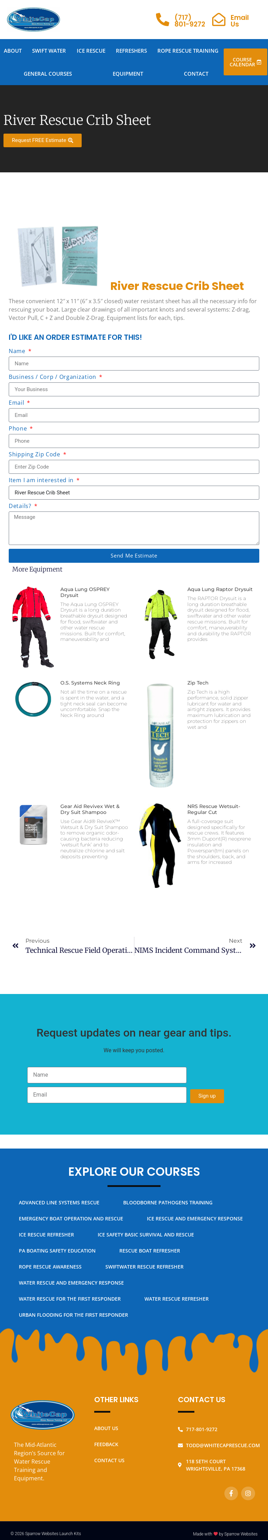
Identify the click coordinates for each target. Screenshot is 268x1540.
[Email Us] (218, 19)
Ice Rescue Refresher (46, 1234)
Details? (21, 506)
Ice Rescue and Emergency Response (195, 1218)
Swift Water (49, 50)
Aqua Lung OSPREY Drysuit (85, 592)
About (13, 50)
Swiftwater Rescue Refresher (144, 1266)
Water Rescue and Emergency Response (71, 1282)
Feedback (106, 1444)
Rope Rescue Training (187, 50)
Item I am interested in (42, 480)
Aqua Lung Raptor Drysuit (220, 589)
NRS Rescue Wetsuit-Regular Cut (213, 809)
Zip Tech (198, 683)
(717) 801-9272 (189, 21)
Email (17, 403)
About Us (106, 1428)
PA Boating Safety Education (57, 1250)
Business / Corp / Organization (53, 377)
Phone (19, 429)
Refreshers (131, 50)
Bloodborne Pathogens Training (168, 1202)
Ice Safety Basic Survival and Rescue (146, 1234)
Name (18, 351)
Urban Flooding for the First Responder (73, 1314)
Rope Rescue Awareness (50, 1266)
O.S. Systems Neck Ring (90, 683)
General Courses (48, 73)
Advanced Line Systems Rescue (59, 1202)
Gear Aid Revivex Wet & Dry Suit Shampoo (90, 809)
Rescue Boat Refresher (149, 1250)
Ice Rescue (91, 50)
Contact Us (109, 1460)
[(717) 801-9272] (162, 19)
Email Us (240, 21)
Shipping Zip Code (35, 454)
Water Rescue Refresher (176, 1298)
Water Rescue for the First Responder (70, 1298)
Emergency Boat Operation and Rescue (71, 1218)
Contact (196, 73)
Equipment (128, 73)
